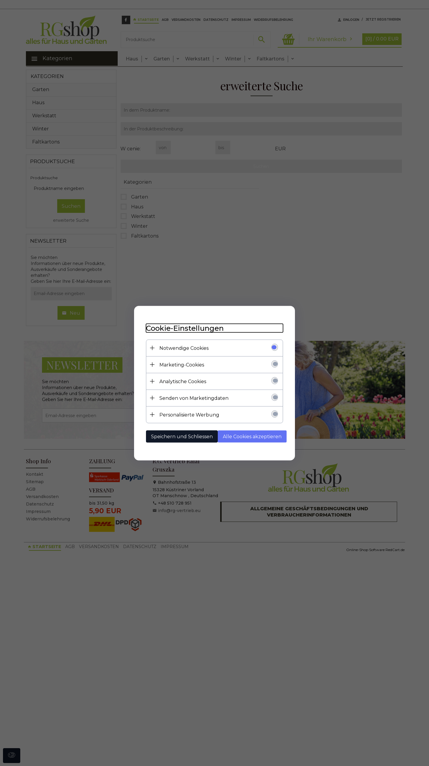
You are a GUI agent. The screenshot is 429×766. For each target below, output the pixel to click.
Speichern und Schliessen (182, 436)
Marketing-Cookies (181, 364)
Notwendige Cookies (184, 348)
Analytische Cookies (182, 381)
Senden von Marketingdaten (194, 398)
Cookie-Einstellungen (185, 328)
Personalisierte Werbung (189, 414)
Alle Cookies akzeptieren (252, 436)
